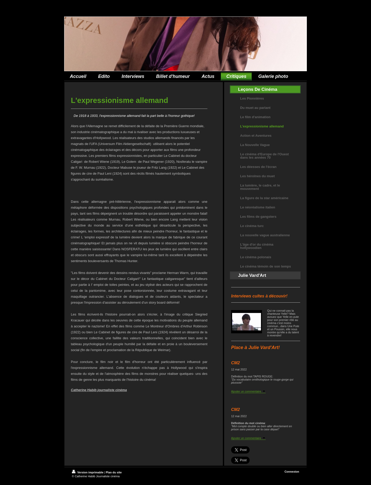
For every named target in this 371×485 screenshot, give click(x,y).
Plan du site (114, 472)
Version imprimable (88, 472)
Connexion (291, 471)
